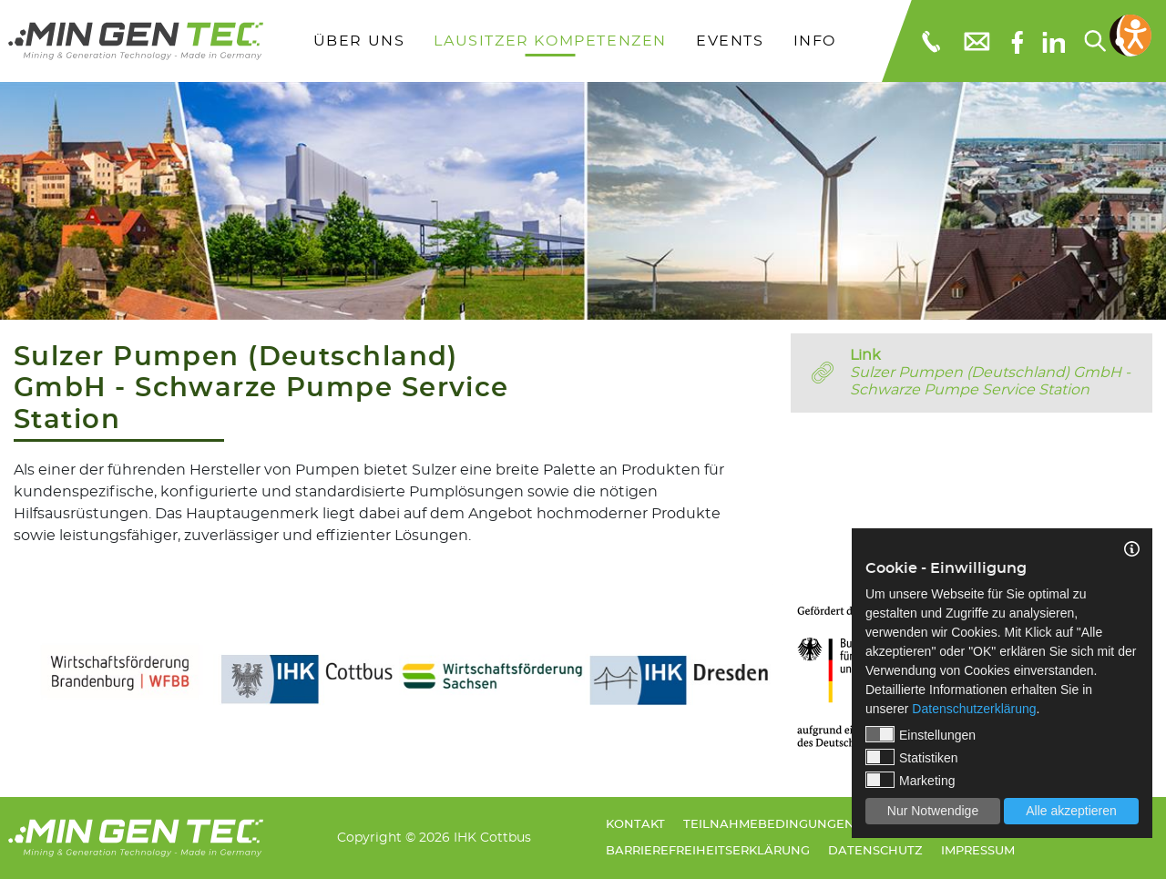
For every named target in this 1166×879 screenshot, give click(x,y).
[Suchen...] (1094, 41)
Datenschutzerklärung (974, 708)
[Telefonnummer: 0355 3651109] (929, 41)
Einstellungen (920, 734)
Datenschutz (875, 851)
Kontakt (635, 825)
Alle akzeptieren (1071, 810)
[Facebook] (1017, 40)
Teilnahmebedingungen (768, 825)
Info (814, 41)
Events (730, 41)
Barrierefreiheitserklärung (708, 851)
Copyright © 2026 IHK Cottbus (434, 837)
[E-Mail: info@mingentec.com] (975, 40)
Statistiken (911, 757)
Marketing (910, 780)
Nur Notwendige (932, 810)
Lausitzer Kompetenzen (550, 41)
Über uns (359, 41)
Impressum (978, 851)
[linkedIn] (1053, 41)
